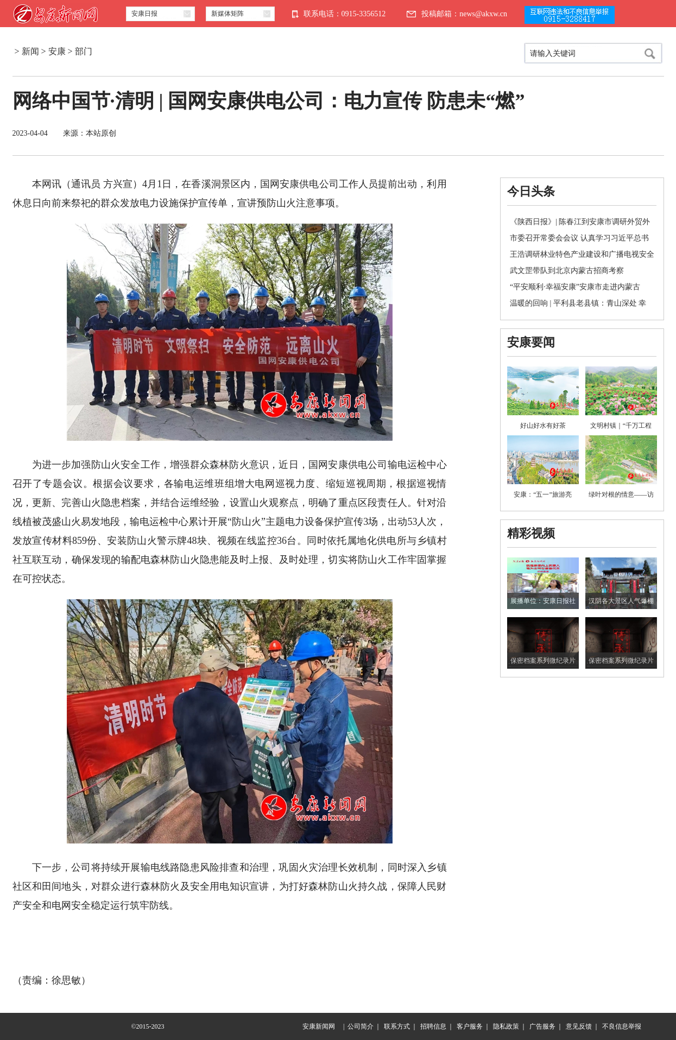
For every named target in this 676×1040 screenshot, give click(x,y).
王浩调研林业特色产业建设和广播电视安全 (582, 254)
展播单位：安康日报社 (543, 601)
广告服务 (542, 1026)
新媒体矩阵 (227, 13)
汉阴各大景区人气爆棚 (621, 601)
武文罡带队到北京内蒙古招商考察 (567, 271)
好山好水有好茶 (543, 425)
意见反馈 (579, 1026)
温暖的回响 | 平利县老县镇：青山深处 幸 (578, 303)
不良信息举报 (621, 1026)
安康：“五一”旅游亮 (543, 494)
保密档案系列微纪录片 (543, 660)
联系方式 (397, 1026)
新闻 (30, 51)
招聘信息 (433, 1026)
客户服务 (470, 1026)
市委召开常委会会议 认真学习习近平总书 (579, 238)
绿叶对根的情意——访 (621, 494)
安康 (57, 51)
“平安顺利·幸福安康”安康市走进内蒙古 (575, 287)
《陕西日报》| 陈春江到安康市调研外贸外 (580, 222)
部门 (83, 51)
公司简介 (361, 1026)
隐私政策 (506, 1026)
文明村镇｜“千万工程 (621, 425)
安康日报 (144, 13)
